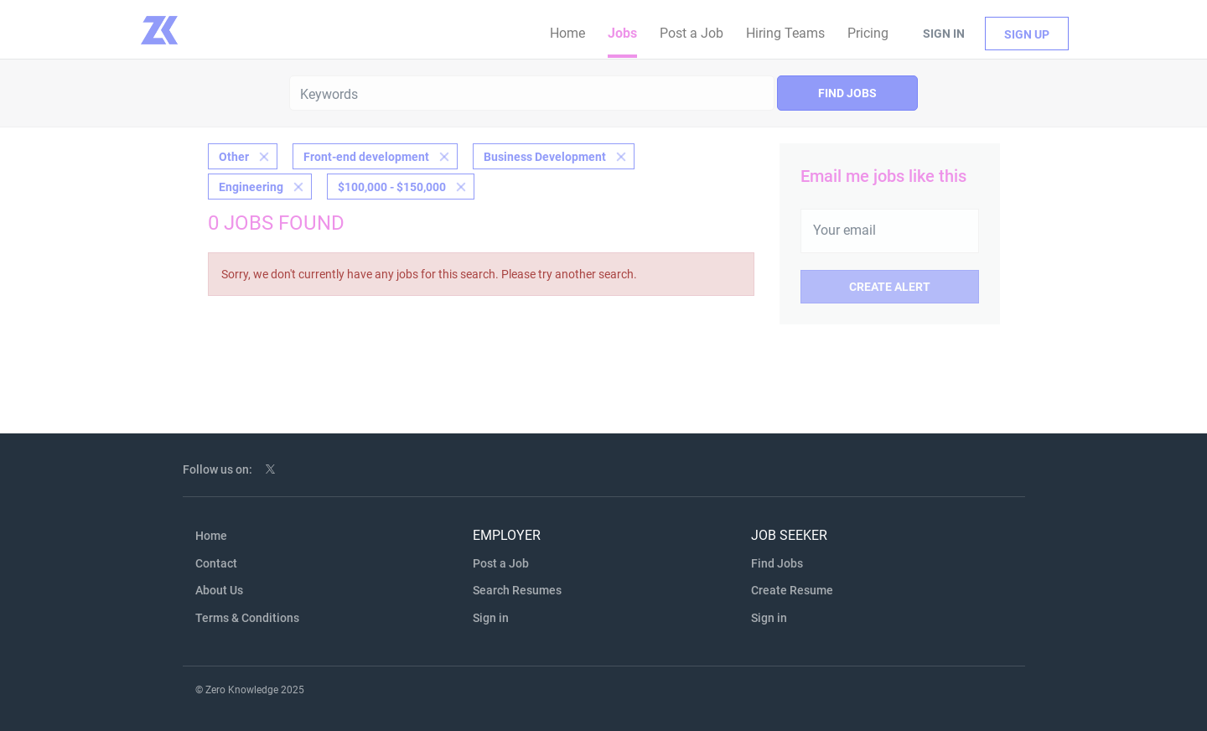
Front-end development (366, 156)
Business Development (545, 156)
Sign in (944, 33)
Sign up (1026, 34)
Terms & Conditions (247, 618)
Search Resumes (517, 590)
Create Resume (792, 590)
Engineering (251, 187)
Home (211, 535)
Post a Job (501, 563)
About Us (219, 590)
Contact (216, 563)
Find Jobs (847, 93)
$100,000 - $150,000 (392, 187)
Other (234, 156)
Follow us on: (217, 469)
